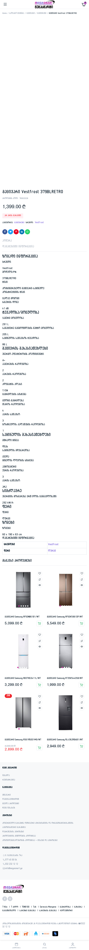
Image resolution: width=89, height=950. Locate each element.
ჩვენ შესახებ (8, 808)
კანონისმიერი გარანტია (14, 827)
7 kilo (5, 907)
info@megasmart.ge (13, 868)
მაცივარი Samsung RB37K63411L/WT (23, 678)
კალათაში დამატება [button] (39, 623)
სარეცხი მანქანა (27, 910)
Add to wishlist (39, 573)
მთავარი (6, 795)
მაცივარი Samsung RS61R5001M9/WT (23, 740)
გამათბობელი (9, 910)
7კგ (35, 907)
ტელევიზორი (66, 910)
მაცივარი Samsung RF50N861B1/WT (22, 617)
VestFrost (39, 222)
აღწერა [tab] (7, 241)
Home (4, 13)
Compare (39, 579)
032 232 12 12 (11, 864)
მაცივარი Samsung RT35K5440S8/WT (65, 678)
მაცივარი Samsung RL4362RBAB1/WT (65, 740)
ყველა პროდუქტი (10, 803)
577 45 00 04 (11, 860)
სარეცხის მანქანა (48, 910)
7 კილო (15, 907)
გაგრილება (65, 907)
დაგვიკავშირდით (10, 799)
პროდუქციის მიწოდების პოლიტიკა (19, 836)
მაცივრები (41, 13)
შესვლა (6, 775)
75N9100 (26, 907)
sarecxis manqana (48, 907)
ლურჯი (52, 551)
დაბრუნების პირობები (13, 832)
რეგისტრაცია (8, 780)
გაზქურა (78, 907)
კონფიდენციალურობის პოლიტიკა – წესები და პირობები (29, 840)
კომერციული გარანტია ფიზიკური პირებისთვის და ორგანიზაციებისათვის (37, 823)
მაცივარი (31, 13)
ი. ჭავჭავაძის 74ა (13, 855)
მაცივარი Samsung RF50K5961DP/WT (65, 617)
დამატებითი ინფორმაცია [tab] (18, 247)
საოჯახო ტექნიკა (16, 13)
